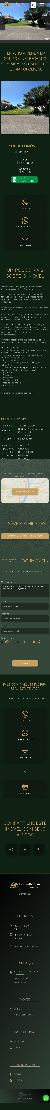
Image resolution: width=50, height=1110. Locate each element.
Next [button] (47, 23)
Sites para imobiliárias (25, 1098)
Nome (4, 601)
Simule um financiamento (26, 179)
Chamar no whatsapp (25, 227)
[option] (25, 21)
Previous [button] (2, 23)
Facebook (25, 849)
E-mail (4, 626)
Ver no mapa (20, 982)
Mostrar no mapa (25, 491)
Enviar (25, 663)
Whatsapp (11, 849)
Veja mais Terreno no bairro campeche (25, 536)
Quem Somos (20, 1041)
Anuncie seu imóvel (23, 1015)
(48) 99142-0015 (27, 928)
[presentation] (25, 653)
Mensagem (6, 582)
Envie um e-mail (25, 245)
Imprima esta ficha (25, 793)
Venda (17, 1009)
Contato (18, 1047)
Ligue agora (25, 208)
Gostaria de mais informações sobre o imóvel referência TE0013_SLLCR (25, 590)
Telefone (5, 613)
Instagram (19, 1080)
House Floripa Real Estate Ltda (25, 885)
